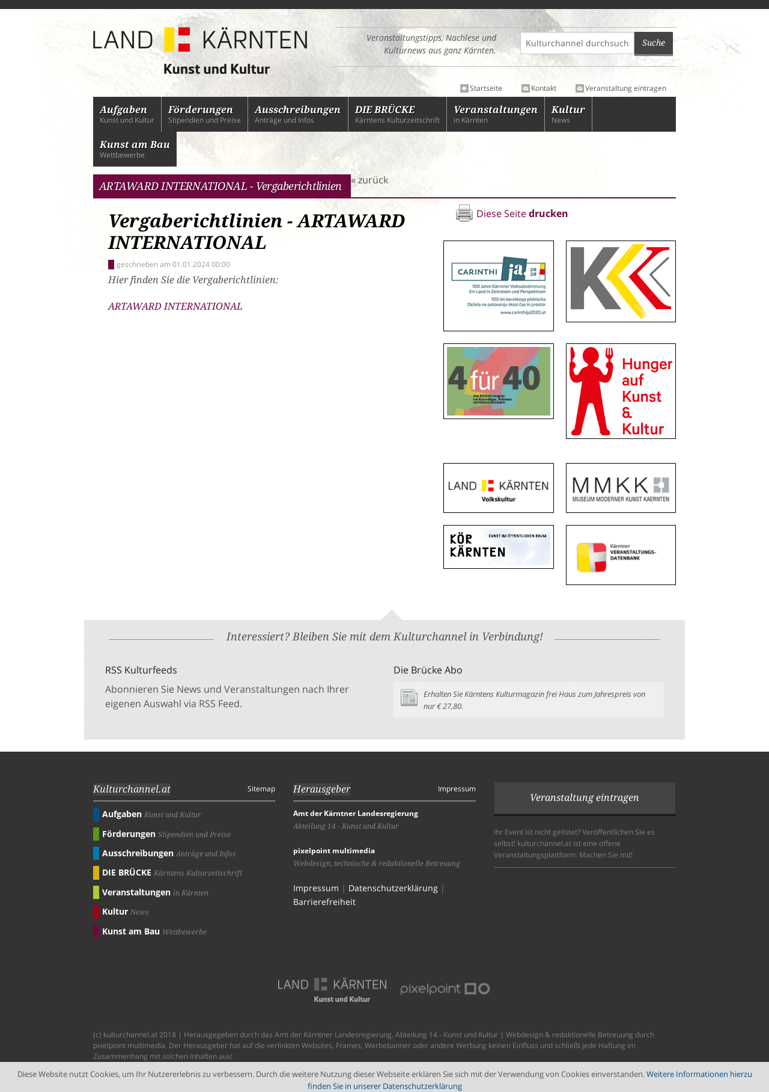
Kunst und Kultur (127, 114)
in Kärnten (496, 114)
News (568, 114)
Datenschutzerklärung (393, 888)
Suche (653, 43)
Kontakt (543, 88)
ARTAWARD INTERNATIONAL (175, 306)
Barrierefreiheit (324, 901)
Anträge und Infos (298, 114)
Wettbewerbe (135, 149)
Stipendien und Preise (204, 114)
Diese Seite (522, 213)
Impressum (457, 789)
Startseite (486, 88)
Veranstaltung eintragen (625, 88)
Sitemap (261, 789)
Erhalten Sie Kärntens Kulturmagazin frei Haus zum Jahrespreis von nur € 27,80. (534, 700)
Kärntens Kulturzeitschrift (397, 114)
